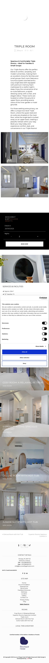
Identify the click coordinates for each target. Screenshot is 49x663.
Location (24, 594)
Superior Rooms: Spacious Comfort (24, 615)
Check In (8, 226)
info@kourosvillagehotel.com (24, 566)
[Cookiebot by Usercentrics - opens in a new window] (39, 298)
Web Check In (24, 604)
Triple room (24, 617)
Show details (40, 346)
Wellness (24, 592)
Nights (7, 233)
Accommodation (24, 584)
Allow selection (24, 357)
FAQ (24, 601)
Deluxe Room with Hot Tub (12, 534)
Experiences (24, 586)
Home (24, 583)
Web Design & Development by (31, 657)
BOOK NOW (43, 2)
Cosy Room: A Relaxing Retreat (24, 613)
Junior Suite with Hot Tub (24, 620)
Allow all (24, 352)
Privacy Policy (24, 600)
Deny (24, 363)
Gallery (24, 595)
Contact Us (24, 597)
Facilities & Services (24, 590)
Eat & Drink (24, 588)
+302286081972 (26, 562)
